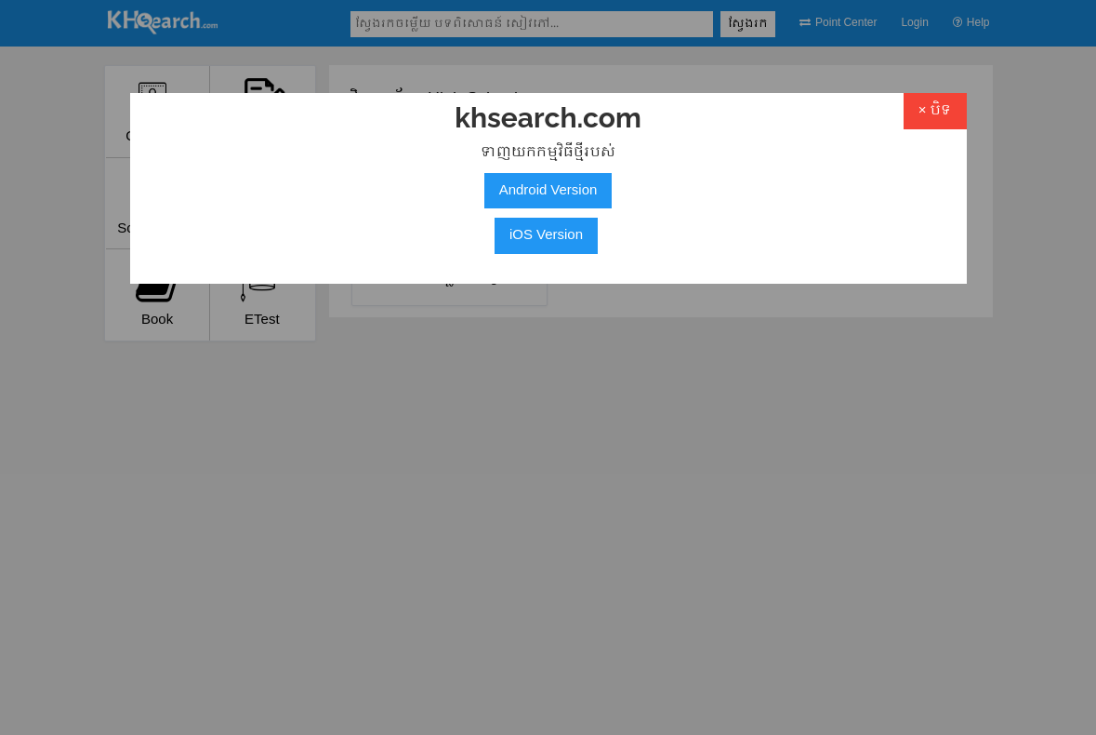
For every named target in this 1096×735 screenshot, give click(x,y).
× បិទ (935, 111)
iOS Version (546, 235)
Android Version (548, 191)
